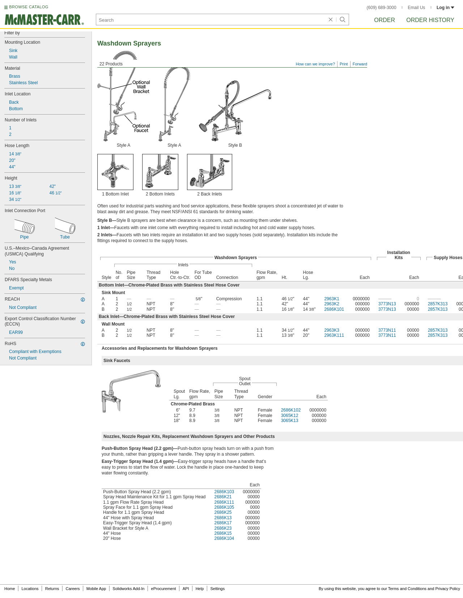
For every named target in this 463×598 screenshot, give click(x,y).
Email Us (416, 7)
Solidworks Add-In (128, 588)
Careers (72, 588)
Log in (445, 7)
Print (344, 64)
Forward (360, 64)
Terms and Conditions (407, 588)
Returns (52, 588)
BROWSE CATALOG (28, 7)
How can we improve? (315, 64)
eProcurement (163, 588)
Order (384, 20)
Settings (217, 588)
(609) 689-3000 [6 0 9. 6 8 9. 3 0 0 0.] (381, 7)
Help (200, 588)
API (186, 588)
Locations (30, 588)
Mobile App (96, 588)
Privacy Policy (448, 588)
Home (9, 588)
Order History (430, 20)
